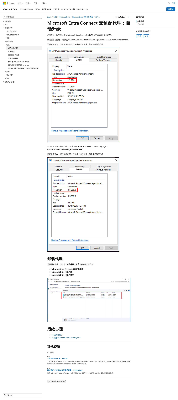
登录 (173, 3)
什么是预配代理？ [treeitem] (12, 35)
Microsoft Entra (64, 17)
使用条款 (149, 393)
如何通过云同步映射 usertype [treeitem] (18, 65)
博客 (126, 393)
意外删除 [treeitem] (11, 51)
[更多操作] (129, 17)
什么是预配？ (57, 335)
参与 (134, 393)
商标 (156, 393)
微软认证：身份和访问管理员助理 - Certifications (64, 370)
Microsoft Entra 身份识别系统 (82, 17)
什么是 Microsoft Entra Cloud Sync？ (66, 337)
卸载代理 (140, 21)
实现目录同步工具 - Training (57, 358)
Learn (49, 17)
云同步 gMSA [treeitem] (13, 58)
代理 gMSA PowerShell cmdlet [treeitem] (18, 62)
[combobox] (22, 17)
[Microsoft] (4, 3)
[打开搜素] (169, 3)
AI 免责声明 (109, 393)
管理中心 (171, 9)
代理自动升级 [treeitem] (13, 48)
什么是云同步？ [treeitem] (11, 31)
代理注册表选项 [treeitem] (13, 55)
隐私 (140, 393)
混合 (97, 17)
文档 (55, 17)
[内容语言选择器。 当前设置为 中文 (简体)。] (9, 393)
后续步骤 (140, 24)
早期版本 (119, 393)
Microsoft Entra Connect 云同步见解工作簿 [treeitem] (23, 68)
